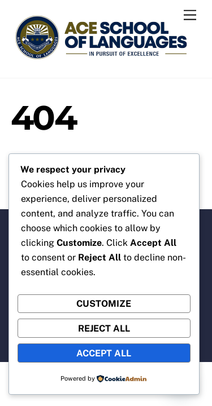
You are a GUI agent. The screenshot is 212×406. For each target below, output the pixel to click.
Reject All (104, 328)
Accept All (103, 353)
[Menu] (190, 16)
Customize (103, 303)
